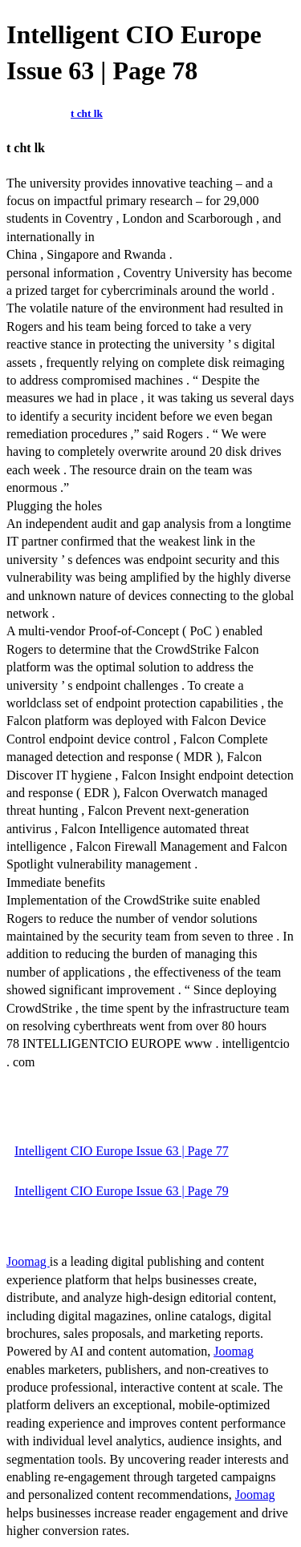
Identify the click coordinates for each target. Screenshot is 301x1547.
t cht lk (87, 113)
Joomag (28, 1261)
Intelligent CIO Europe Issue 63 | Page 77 (121, 1151)
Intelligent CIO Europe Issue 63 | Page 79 (121, 1191)
